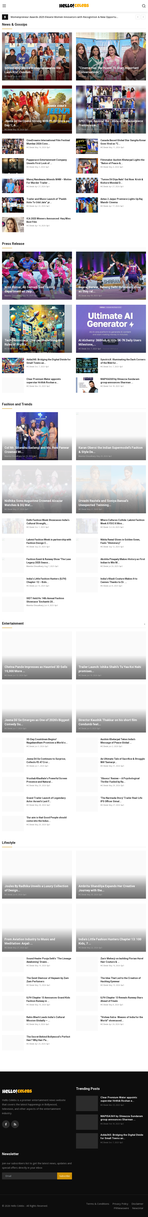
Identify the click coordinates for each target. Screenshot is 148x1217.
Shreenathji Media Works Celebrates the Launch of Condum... (33, 70)
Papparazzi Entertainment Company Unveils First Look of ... (46, 162)
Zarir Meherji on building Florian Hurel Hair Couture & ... (121, 960)
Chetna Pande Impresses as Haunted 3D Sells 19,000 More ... (36, 669)
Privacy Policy (120, 1203)
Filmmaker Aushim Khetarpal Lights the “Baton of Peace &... (122, 162)
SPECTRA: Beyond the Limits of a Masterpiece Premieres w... (111, 123)
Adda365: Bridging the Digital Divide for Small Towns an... (48, 361)
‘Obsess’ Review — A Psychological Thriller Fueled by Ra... (120, 780)
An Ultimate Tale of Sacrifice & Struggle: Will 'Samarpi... (122, 760)
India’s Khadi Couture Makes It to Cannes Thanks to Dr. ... (118, 580)
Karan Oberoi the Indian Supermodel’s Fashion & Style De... (111, 450)
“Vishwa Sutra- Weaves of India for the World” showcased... (121, 1019)
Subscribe (64, 1176)
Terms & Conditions (97, 1203)
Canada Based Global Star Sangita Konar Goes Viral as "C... (123, 142)
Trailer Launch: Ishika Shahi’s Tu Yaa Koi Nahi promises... (110, 669)
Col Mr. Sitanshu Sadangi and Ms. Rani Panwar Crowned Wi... (37, 450)
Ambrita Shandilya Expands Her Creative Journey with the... (107, 888)
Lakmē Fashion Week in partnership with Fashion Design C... (48, 541)
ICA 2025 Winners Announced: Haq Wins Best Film (48, 220)
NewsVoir (137, 1208)
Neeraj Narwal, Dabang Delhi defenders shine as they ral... (110, 289)
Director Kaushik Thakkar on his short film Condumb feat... (108, 722)
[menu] (4, 6)
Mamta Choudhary (13, 295)
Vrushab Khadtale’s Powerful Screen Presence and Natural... (46, 780)
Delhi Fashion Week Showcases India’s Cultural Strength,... (47, 522)
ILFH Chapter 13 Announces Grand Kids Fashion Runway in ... (48, 999)
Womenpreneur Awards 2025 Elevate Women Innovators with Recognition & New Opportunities (65, 17)
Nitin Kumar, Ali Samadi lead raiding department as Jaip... (30, 289)
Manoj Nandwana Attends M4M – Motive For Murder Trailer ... (48, 181)
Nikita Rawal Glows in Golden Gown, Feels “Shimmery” (120, 541)
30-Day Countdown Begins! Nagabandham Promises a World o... (47, 741)
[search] (144, 6)
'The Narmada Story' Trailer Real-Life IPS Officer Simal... (121, 800)
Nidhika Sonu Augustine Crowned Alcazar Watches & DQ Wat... (34, 503)
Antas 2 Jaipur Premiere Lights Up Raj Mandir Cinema (121, 201)
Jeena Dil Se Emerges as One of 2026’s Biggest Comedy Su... (37, 722)
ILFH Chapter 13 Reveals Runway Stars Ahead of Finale (121, 999)
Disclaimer (137, 1203)
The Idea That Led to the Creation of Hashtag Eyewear (120, 980)
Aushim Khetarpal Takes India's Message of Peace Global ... (117, 741)
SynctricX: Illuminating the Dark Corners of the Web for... (122, 361)
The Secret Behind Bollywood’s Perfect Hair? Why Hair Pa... (48, 1038)
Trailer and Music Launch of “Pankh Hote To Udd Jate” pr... (46, 201)
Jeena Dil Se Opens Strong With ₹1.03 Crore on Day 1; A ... (37, 123)
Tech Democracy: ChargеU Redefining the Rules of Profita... (34, 342)
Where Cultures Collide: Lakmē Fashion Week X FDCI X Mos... (122, 522)
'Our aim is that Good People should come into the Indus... (46, 819)
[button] (144, 624)
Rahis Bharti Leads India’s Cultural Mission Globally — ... (45, 1019)
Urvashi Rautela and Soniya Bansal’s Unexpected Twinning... (103, 503)
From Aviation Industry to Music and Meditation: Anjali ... (30, 941)
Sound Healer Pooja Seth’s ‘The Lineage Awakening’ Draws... (48, 960)
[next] (143, 17)
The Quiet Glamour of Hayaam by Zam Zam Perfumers (47, 980)
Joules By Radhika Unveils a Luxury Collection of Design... (36, 888)
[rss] (15, 1124)
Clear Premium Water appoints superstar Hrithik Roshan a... (43, 381)
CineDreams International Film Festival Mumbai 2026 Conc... (48, 142)
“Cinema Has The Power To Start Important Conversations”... (109, 70)
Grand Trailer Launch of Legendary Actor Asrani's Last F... (46, 800)
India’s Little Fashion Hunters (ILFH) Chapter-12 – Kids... (46, 580)
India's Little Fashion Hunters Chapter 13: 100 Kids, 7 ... (110, 941)
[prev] (138, 17)
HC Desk (8, 76)
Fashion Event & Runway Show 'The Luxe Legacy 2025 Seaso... (48, 561)
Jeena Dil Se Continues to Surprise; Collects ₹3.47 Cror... (46, 760)
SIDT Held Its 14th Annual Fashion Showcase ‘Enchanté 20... (45, 600)
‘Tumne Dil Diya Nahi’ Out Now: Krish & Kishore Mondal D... (121, 181)
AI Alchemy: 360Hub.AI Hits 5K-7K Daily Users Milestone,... (110, 342)
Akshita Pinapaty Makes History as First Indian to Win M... (122, 561)
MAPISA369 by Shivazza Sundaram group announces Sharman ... (119, 381)
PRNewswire (121, 1208)
